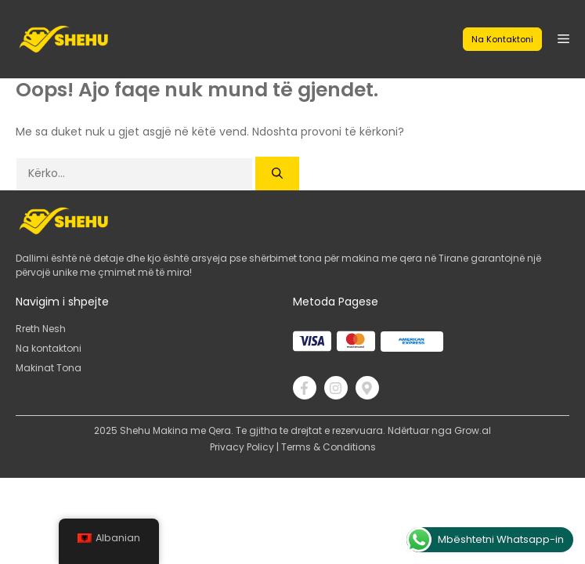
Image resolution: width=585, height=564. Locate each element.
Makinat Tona (48, 367)
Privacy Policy (242, 447)
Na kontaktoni (502, 39)
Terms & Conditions (328, 447)
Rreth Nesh (41, 328)
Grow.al (472, 430)
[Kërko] (277, 173)
